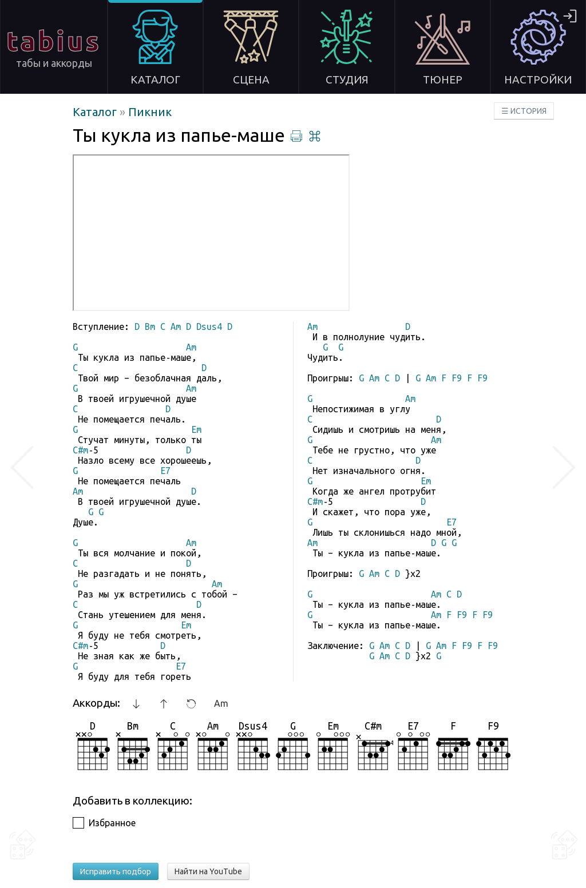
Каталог (96, 111)
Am (221, 703)
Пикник (150, 111)
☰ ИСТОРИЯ (524, 111)
